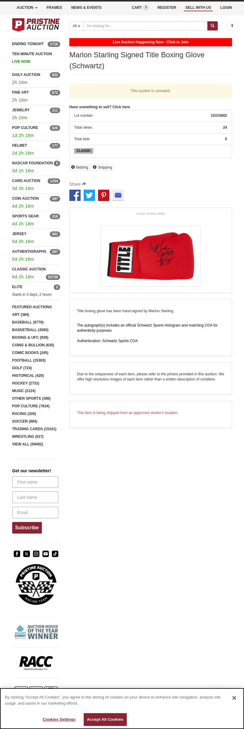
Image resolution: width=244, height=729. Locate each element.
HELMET (19, 145)
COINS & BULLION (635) (33, 345)
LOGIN (226, 7)
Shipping (102, 167)
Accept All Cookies (105, 719)
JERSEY (19, 234)
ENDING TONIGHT (28, 44)
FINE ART (20, 92)
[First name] (35, 482)
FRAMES (54, 7)
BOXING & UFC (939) (30, 337)
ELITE (17, 287)
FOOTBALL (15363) (29, 360)
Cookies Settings (59, 719)
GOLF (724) (22, 368)
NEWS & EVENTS (86, 7)
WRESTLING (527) (28, 436)
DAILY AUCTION (26, 75)
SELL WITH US (198, 7)
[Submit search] (212, 25)
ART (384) (20, 315)
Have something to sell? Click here (99, 107)
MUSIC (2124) (24, 391)
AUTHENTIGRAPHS (29, 251)
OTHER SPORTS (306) (31, 398)
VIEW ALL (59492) (27, 444)
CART (140, 7)
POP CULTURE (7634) (31, 406)
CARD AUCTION (26, 181)
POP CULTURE (25, 128)
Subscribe (27, 527)
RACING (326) (24, 414)
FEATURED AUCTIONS (32, 307)
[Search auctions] (145, 25)
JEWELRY (21, 110)
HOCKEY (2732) (25, 383)
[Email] (35, 512)
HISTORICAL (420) (28, 375)
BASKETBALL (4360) (30, 330)
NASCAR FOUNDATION (32, 163)
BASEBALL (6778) (28, 322)
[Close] (234, 698)
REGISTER (167, 7)
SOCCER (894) (25, 421)
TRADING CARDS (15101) (34, 429)
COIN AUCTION (25, 198)
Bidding (79, 167)
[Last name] (35, 497)
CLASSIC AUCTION (29, 269)
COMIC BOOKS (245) (30, 353)
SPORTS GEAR (25, 216)
